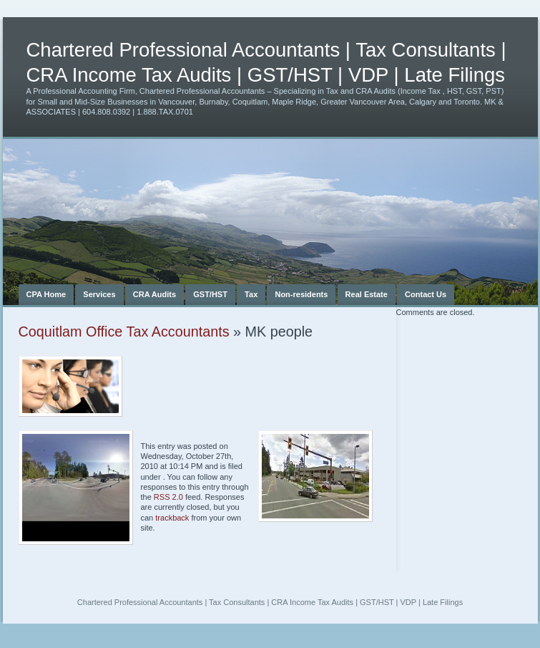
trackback (172, 517)
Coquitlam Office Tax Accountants (124, 331)
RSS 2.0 (168, 497)
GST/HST (210, 294)
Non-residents (301, 294)
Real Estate (366, 294)
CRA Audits (154, 294)
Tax (251, 294)
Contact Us (425, 294)
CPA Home (46, 294)
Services (99, 294)
